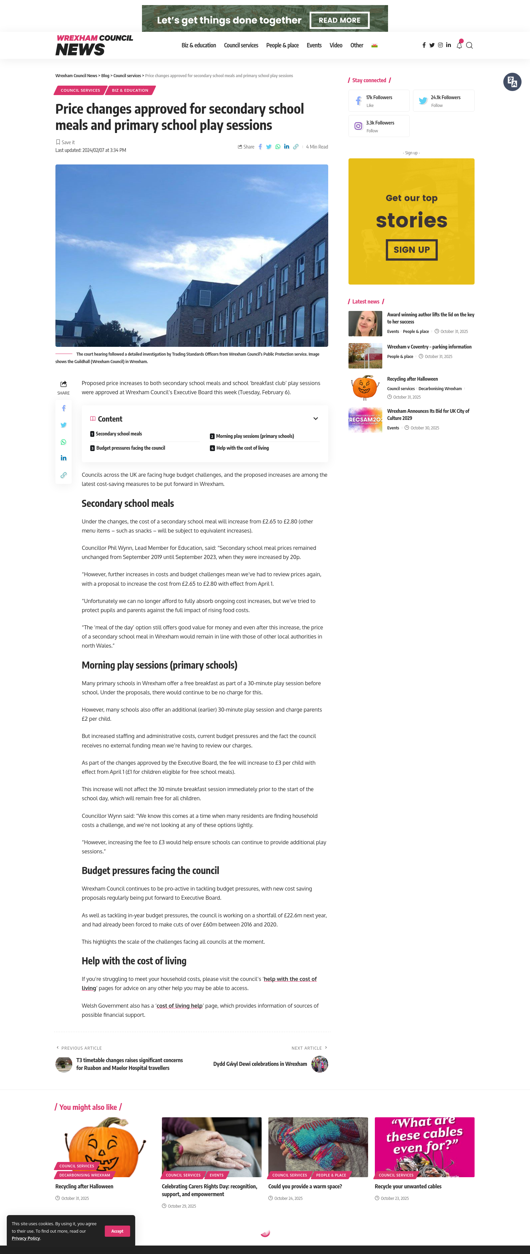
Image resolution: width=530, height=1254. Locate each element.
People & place (416, 337)
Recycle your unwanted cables (408, 1197)
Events (393, 337)
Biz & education (130, 102)
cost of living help (179, 1017)
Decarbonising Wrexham (440, 395)
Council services (80, 102)
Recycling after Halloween (412, 385)
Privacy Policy (26, 1238)
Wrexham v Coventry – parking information (429, 353)
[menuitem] (374, 56)
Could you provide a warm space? (305, 1197)
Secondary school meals (119, 445)
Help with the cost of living (243, 459)
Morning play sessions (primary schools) (255, 447)
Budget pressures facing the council (130, 459)
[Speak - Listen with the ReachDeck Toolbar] (512, 82)
